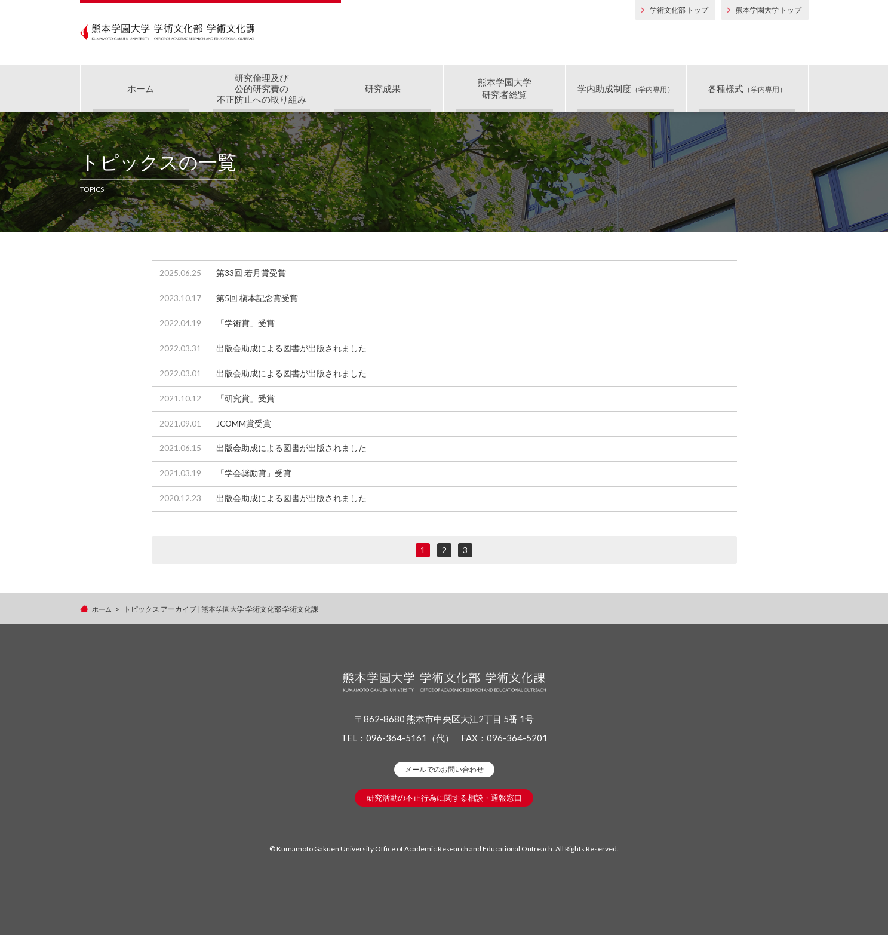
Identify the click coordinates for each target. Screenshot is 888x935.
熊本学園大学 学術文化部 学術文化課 (210, 36)
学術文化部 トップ (679, 9)
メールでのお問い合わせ (444, 800)
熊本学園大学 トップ (768, 9)
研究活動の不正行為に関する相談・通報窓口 (444, 829)
